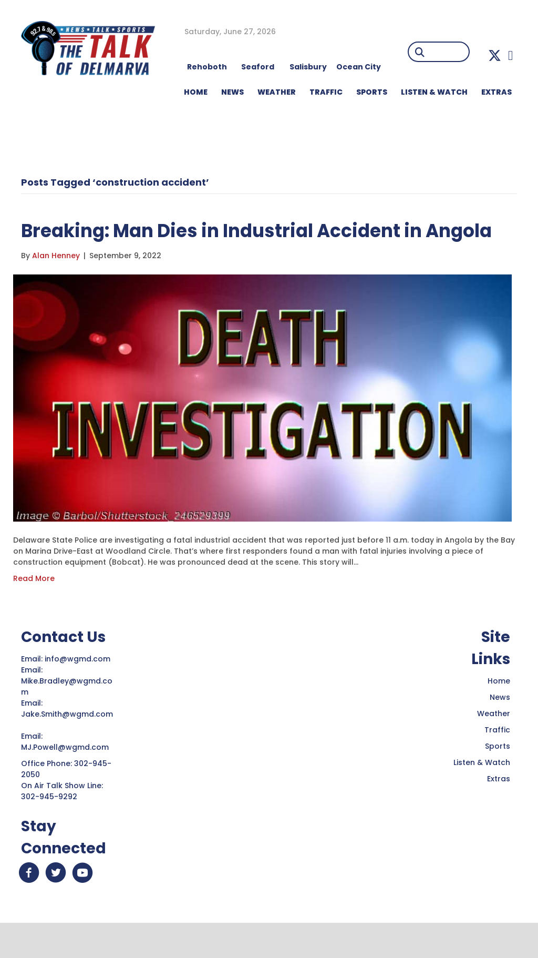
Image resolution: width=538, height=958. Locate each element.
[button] (494, 55)
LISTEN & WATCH (434, 92)
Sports (371, 92)
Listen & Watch (481, 792)
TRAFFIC (326, 92)
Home (499, 711)
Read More (34, 608)
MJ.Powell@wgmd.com (67, 777)
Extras (498, 808)
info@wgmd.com (78, 689)
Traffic (497, 760)
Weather (493, 743)
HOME (196, 92)
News (500, 727)
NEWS (232, 92)
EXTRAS (496, 92)
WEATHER (276, 92)
